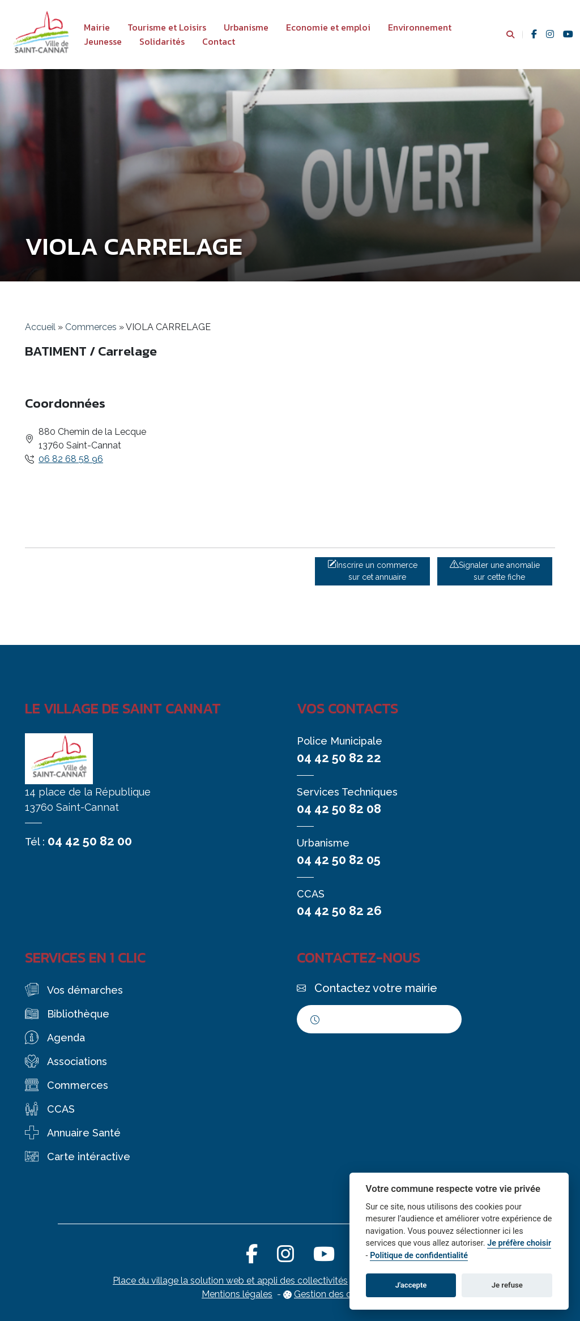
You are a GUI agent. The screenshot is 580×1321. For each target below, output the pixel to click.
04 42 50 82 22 (339, 757)
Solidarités (162, 41)
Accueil (40, 327)
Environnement (419, 27)
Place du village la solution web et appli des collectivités (230, 1280)
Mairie (97, 27)
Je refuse (507, 1285)
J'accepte (411, 1285)
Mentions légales (237, 1294)
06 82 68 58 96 (71, 459)
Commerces (91, 327)
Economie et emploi (328, 27)
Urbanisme (246, 27)
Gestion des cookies (336, 1294)
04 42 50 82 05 (339, 859)
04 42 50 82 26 (339, 910)
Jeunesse (103, 41)
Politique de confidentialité (419, 1255)
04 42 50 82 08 (339, 808)
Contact (218, 41)
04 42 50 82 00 (90, 840)
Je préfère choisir (519, 1243)
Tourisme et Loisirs (166, 27)
